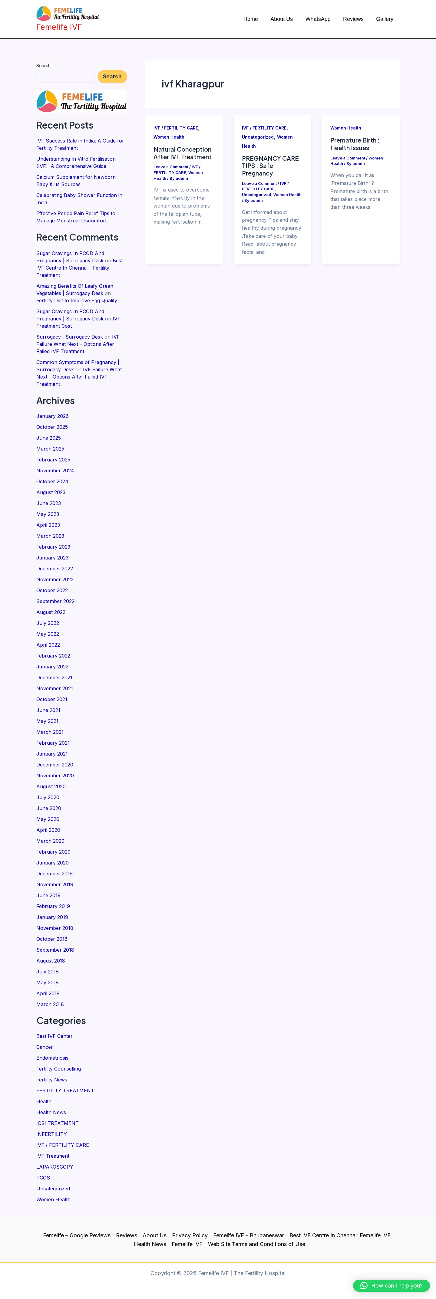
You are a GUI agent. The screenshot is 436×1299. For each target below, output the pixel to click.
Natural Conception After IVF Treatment (183, 152)
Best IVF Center (54, 1036)
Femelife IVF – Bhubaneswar (248, 1235)
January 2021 (52, 754)
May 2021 (47, 721)
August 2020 (51, 786)
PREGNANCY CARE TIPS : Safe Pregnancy (270, 165)
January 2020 (52, 863)
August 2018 (50, 961)
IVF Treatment (52, 1156)
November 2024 (55, 470)
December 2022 (54, 569)
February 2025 (53, 460)
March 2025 (50, 449)
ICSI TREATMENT (57, 1123)
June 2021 (48, 710)
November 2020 (55, 776)
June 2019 (48, 895)
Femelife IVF (187, 1244)
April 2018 (48, 993)
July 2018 (47, 972)
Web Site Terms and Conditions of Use (256, 1244)
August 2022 (50, 612)
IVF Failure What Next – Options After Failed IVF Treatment (78, 344)
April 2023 (48, 525)
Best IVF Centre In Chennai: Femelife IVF (340, 1235)
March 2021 (50, 732)
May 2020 (47, 819)
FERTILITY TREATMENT (65, 1090)
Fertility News (51, 1080)
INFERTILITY (51, 1134)
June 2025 (48, 438)
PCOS (43, 1178)
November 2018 (54, 928)
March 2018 (50, 1004)
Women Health (53, 1199)
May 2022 (47, 634)
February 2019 (53, 906)
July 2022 (47, 623)
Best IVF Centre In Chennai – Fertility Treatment (79, 268)
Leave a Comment (171, 166)
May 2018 (47, 982)
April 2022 (48, 645)
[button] (391, 1286)
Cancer (44, 1047)
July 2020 (47, 797)
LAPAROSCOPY (54, 1167)
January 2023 (52, 558)
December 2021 (54, 677)
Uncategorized (53, 1189)
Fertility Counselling (58, 1069)
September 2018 (55, 950)
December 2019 (54, 874)
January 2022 (52, 667)
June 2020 (48, 808)
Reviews (126, 1235)
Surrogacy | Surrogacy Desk (69, 337)
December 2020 (54, 765)
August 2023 (50, 492)
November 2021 (54, 688)
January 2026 (52, 416)
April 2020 (48, 830)
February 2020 (53, 852)
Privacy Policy (190, 1235)
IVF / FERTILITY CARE (62, 1145)
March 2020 (50, 841)
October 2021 (51, 699)
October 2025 (52, 427)
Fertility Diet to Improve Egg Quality (76, 300)
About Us (155, 1235)
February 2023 (53, 547)
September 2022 (55, 601)
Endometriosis (52, 1058)
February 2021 (53, 743)
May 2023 (47, 514)
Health (43, 1101)
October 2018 (52, 939)
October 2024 (52, 481)
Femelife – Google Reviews (77, 1235)
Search (43, 65)
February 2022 (53, 656)
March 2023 (50, 536)
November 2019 (54, 884)
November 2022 (55, 579)
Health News (51, 1112)
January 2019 (52, 917)
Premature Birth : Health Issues (355, 143)
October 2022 (52, 590)
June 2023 (48, 503)
